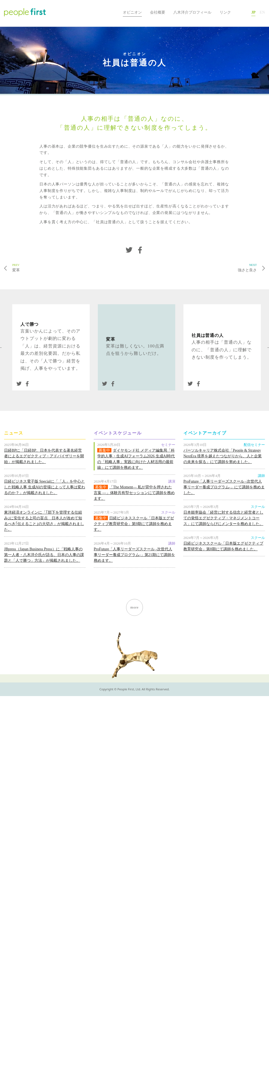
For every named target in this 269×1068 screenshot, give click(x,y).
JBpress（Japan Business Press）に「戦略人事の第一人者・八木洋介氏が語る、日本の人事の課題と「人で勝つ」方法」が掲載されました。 (44, 555)
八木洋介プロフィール (192, 12)
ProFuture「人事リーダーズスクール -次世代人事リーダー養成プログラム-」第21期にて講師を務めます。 (134, 555)
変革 (70, 267)
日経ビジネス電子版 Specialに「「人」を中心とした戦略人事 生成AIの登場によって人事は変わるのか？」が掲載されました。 (44, 487)
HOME (113, 12)
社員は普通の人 (208, 335)
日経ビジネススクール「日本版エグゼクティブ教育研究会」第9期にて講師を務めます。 (134, 524)
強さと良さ (198, 267)
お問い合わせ (241, 12)
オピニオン (132, 12)
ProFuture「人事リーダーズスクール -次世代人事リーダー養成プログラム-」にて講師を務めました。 (224, 487)
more (134, 607)
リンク (225, 12)
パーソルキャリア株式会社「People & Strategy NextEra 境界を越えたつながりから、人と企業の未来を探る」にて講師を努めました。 (222, 456)
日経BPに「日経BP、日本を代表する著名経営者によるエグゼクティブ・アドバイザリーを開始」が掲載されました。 (44, 456)
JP (253, 12)
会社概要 (157, 12)
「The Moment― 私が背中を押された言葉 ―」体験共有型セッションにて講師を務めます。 (134, 493)
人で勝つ (29, 324)
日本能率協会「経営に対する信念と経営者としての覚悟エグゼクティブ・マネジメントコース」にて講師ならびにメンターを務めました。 (223, 518)
